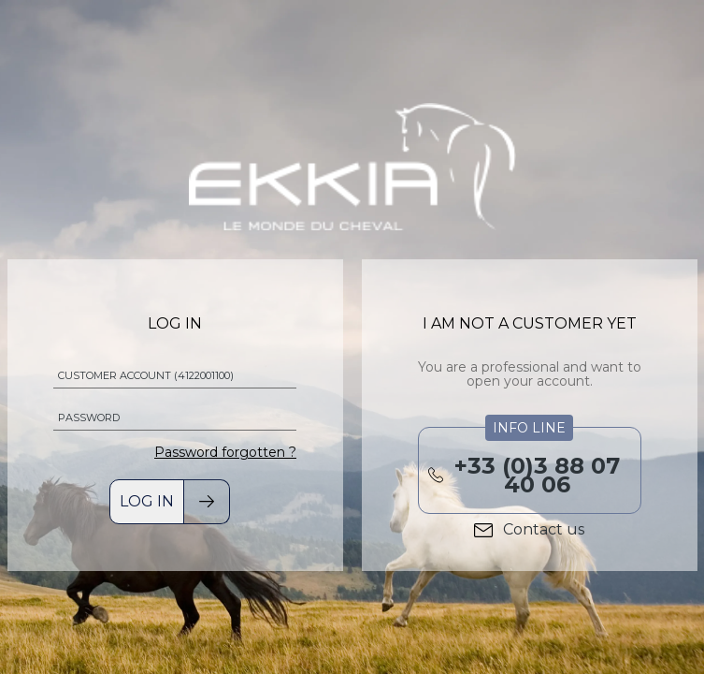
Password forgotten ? (225, 452)
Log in (147, 501)
